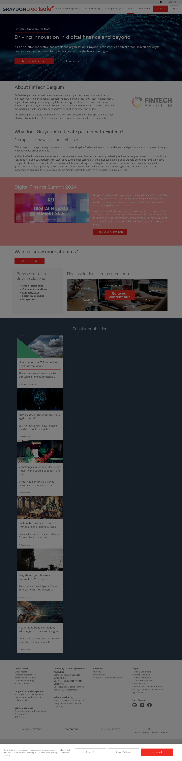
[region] (91, 752)
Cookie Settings (123, 752)
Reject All (90, 752)
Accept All (157, 752)
